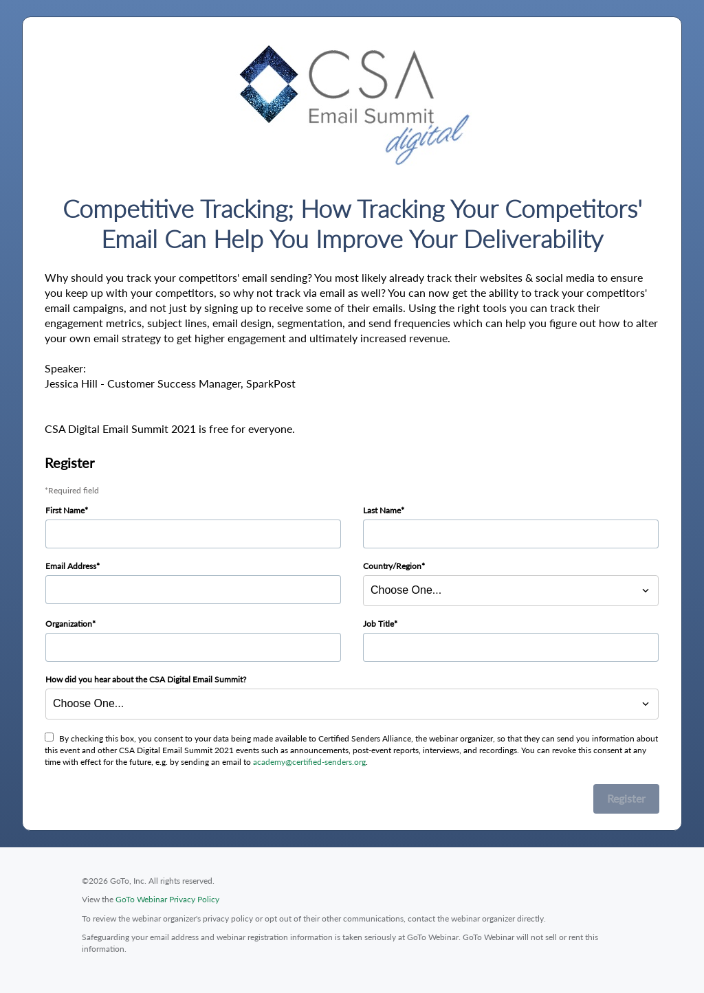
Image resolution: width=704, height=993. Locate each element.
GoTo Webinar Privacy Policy (167, 899)
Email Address (70, 566)
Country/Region (392, 566)
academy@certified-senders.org (309, 762)
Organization (68, 623)
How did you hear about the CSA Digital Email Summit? (145, 679)
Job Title (378, 623)
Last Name (382, 510)
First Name (65, 510)
